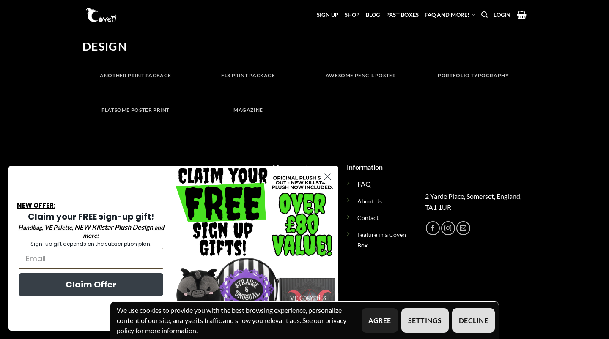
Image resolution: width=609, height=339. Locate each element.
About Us (369, 201)
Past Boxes (402, 14)
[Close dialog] (325, 176)
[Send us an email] (463, 228)
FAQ (364, 184)
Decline (473, 320)
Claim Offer (88, 284)
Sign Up (328, 14)
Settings (425, 320)
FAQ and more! (450, 15)
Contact (368, 217)
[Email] (88, 258)
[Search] (484, 15)
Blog (373, 14)
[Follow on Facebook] (433, 228)
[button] (502, 14)
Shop (352, 14)
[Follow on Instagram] (448, 228)
